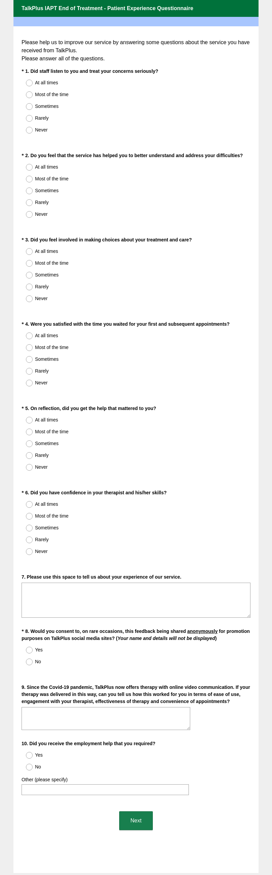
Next (136, 772)
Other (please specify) (45, 737)
